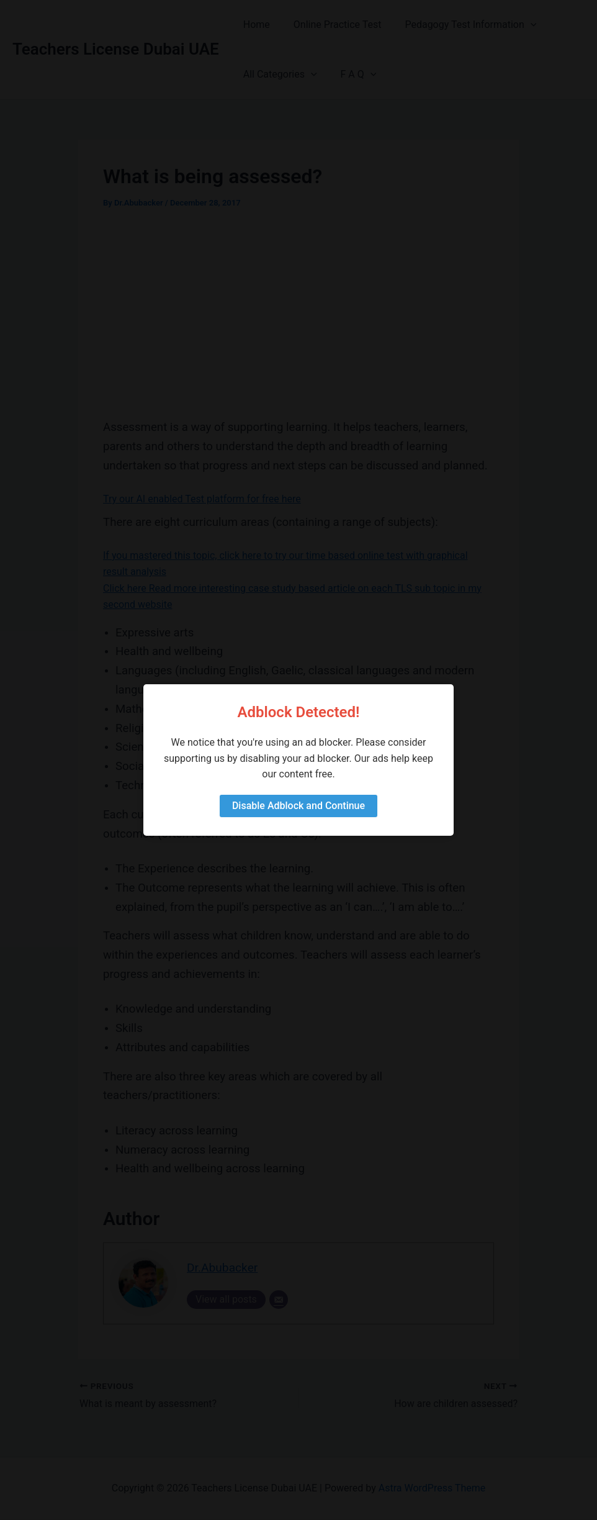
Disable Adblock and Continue (298, 806)
